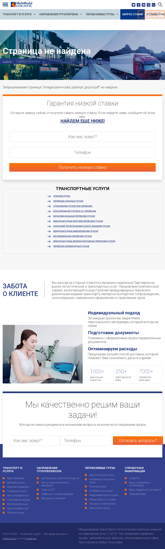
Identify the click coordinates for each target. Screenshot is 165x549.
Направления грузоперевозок (49, 469)
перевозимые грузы (100, 14)
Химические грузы (99, 508)
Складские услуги (17, 491)
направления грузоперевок (58, 14)
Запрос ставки (132, 14)
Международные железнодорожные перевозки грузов (84, 241)
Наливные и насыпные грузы (102, 481)
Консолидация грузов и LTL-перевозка (74, 211)
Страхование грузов (18, 499)
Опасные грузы (61, 196)
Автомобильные (16, 482)
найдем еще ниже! (82, 120)
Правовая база (137, 494)
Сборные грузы (15, 512)
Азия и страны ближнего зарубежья (55, 484)
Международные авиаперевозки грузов (75, 231)
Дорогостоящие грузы (101, 475)
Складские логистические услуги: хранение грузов (81, 226)
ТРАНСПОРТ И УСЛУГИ (17, 14)
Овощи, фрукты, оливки (102, 499)
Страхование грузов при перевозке (72, 206)
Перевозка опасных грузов (68, 201)
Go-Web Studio (31, 539)
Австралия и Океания (53, 498)
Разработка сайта (10, 539)
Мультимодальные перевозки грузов (74, 216)
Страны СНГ (48, 489)
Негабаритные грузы (101, 490)
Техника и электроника (102, 503)
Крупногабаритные (18, 508)
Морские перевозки (18, 486)
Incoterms (134, 478)
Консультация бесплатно (151, 14)
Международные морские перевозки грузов (78, 221)
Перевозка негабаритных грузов (71, 246)
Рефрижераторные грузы (103, 495)
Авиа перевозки (15, 478)
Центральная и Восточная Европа (60, 478)
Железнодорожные (17, 504)
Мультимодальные (17, 495)
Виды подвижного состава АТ (145, 489)
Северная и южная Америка (57, 494)
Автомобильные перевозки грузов (72, 236)
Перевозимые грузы (100, 468)
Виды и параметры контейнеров (139, 484)
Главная (7, 61)
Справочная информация (135, 469)
